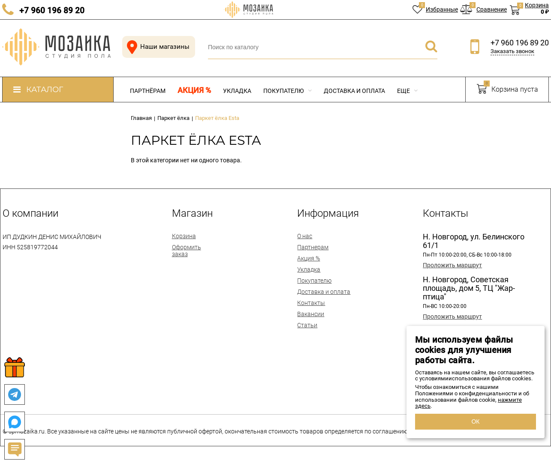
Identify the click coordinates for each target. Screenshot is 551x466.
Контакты (311, 302)
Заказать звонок (512, 51)
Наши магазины (156, 47)
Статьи (307, 325)
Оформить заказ (186, 250)
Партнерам (312, 247)
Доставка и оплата (354, 90)
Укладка (237, 90)
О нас (304, 236)
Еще (407, 90)
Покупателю (287, 90)
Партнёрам (148, 90)
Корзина (184, 236)
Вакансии (310, 314)
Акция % (194, 90)
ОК (475, 421)
